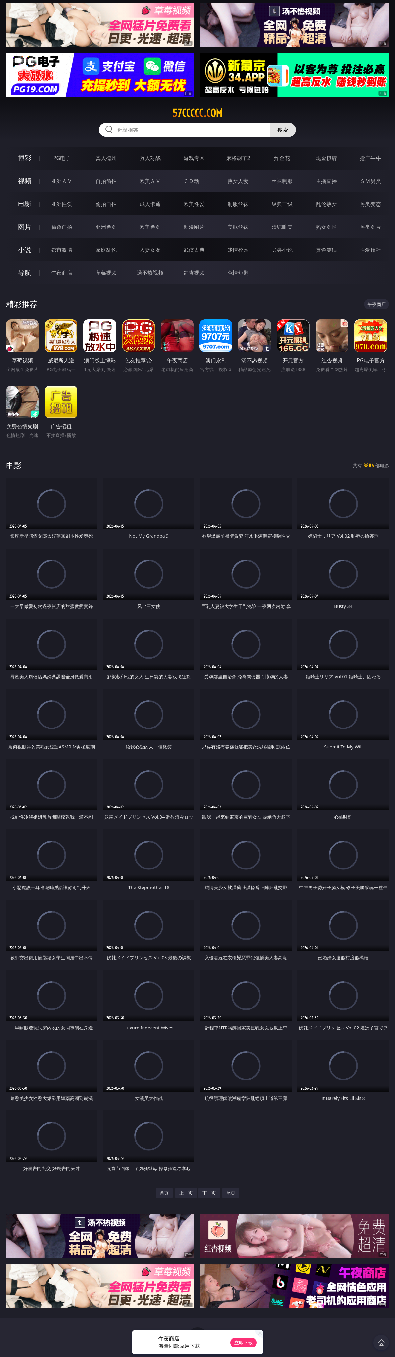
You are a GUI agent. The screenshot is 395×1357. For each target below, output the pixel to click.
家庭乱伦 (106, 249)
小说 (24, 249)
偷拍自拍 (106, 204)
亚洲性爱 (61, 204)
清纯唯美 (282, 226)
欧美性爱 (194, 204)
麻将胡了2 (238, 158)
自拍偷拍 (106, 181)
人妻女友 (150, 249)
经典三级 (282, 204)
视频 (24, 180)
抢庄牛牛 (370, 158)
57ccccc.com (197, 113)
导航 (24, 272)
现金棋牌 (326, 158)
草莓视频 (106, 272)
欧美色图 (150, 226)
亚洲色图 (106, 226)
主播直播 (326, 181)
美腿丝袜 (238, 226)
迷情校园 (238, 249)
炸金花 (282, 158)
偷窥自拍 (61, 226)
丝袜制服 (282, 181)
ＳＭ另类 (370, 181)
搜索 (282, 129)
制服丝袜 (238, 204)
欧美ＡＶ (150, 181)
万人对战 (150, 158)
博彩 (24, 157)
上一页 (186, 1193)
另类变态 (370, 204)
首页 (164, 1193)
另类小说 (282, 249)
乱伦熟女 (326, 204)
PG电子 (62, 158)
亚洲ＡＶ (61, 181)
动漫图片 (194, 226)
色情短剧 (238, 272)
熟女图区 (326, 226)
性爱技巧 (370, 249)
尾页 (230, 1193)
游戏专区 (194, 158)
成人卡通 (150, 204)
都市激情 (61, 249)
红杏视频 (194, 272)
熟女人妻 (238, 181)
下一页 (209, 1193)
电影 (24, 203)
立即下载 (243, 1342)
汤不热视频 (150, 272)
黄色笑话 (326, 249)
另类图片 (370, 226)
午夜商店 (61, 272)
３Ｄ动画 (194, 181)
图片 (24, 226)
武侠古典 (194, 249)
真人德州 (106, 158)
